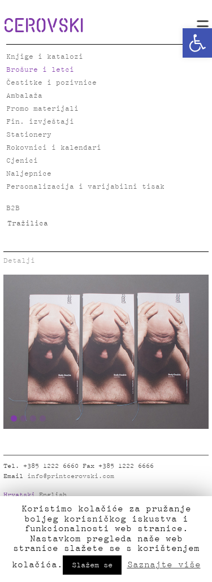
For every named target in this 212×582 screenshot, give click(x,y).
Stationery (28, 134)
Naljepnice (28, 173)
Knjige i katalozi (44, 56)
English (53, 495)
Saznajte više (164, 564)
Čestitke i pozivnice (51, 82)
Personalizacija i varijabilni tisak (85, 186)
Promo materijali (42, 108)
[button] (197, 43)
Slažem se (92, 565)
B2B (13, 208)
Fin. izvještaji (40, 121)
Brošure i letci (40, 69)
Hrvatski (19, 495)
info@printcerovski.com (70, 476)
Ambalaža (24, 95)
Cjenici (22, 160)
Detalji (19, 260)
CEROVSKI (43, 25)
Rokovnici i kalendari (53, 147)
